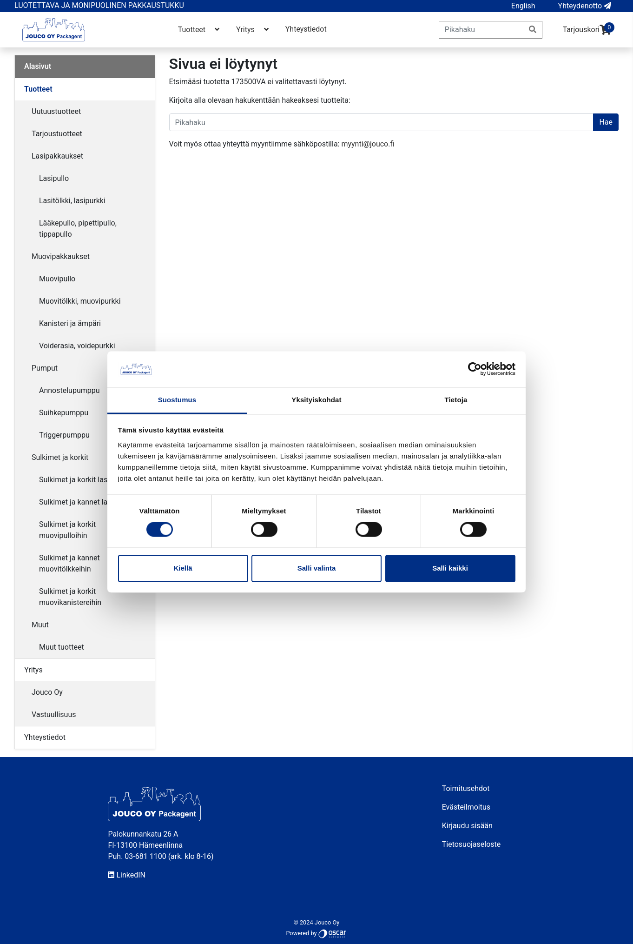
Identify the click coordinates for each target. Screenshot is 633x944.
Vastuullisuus (54, 714)
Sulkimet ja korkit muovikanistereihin (70, 597)
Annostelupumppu (69, 390)
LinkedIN (126, 875)
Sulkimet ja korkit (60, 457)
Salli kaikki (450, 568)
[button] (523, 6)
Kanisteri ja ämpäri (70, 323)
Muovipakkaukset (61, 256)
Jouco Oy (47, 692)
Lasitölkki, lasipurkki (72, 200)
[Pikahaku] (481, 30)
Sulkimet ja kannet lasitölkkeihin (92, 502)
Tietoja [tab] (456, 400)
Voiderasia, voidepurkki (77, 345)
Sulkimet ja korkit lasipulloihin (88, 479)
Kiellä (182, 568)
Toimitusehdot (466, 788)
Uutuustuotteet (56, 111)
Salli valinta (316, 568)
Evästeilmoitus (466, 807)
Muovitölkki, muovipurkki (80, 301)
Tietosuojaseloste (471, 844)
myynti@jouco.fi (367, 144)
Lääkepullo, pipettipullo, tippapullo (78, 229)
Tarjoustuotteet (57, 133)
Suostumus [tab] (177, 400)
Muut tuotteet (61, 647)
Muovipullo (57, 278)
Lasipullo (54, 178)
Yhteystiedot (306, 29)
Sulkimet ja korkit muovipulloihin (67, 530)
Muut (40, 624)
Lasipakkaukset (57, 156)
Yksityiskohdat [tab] (316, 400)
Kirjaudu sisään (467, 825)
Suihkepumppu (63, 412)
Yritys (253, 29)
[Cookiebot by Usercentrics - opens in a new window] (474, 369)
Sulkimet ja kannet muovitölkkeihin (69, 563)
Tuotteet (199, 29)
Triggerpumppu (64, 435)
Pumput (45, 368)
